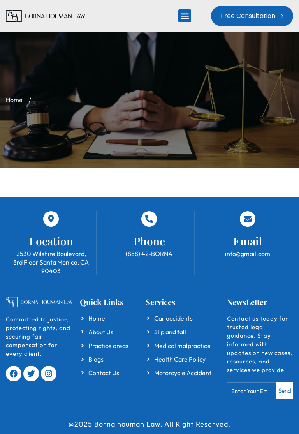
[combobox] (251, 390)
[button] (184, 15)
